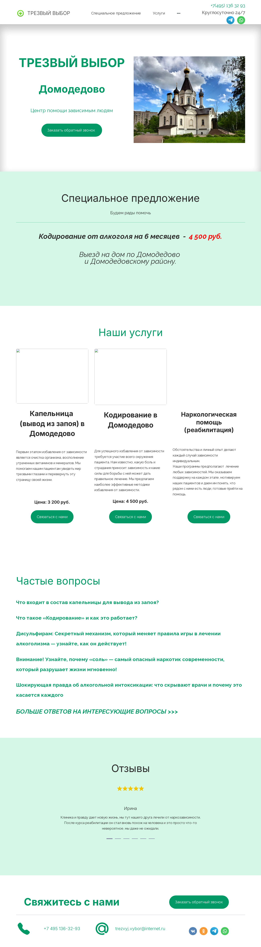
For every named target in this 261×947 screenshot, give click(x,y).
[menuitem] (116, 13)
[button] (178, 13)
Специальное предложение (116, 13)
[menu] (130, 13)
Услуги (159, 13)
